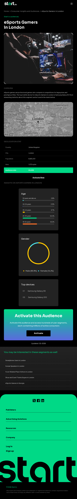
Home (6, 11)
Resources (11, 428)
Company (10, 437)
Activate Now (38, 178)
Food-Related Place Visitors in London (18, 372)
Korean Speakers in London (14, 366)
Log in (9, 446)
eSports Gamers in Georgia (14, 383)
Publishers (11, 410)
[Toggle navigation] (71, 3)
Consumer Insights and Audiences (25, 11)
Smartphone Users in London (15, 360)
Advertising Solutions (16, 419)
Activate (38, 333)
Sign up (10, 451)
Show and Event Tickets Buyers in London (19, 377)
